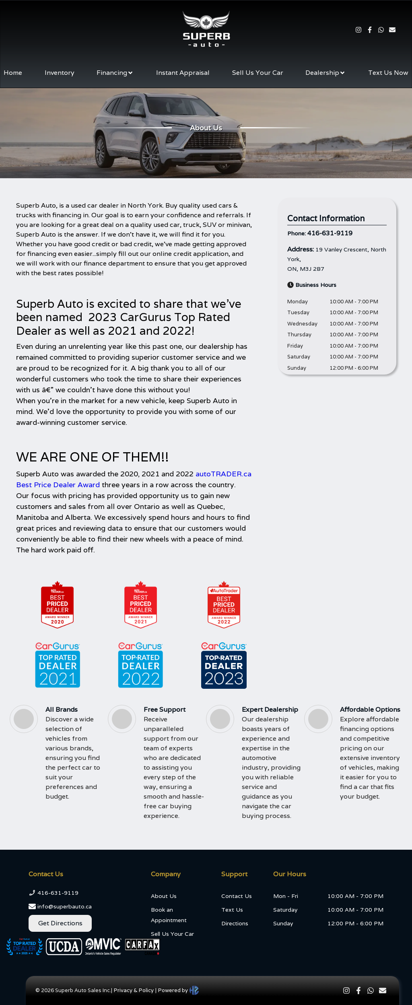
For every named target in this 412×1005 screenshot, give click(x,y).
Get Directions (60, 923)
